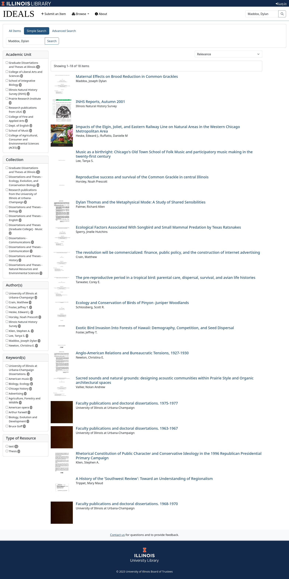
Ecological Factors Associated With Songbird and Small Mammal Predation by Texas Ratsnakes (158, 227)
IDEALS (18, 14)
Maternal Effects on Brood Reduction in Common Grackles (127, 76)
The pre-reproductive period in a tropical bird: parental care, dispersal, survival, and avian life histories (165, 277)
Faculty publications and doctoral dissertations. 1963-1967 (127, 428)
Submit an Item (53, 14)
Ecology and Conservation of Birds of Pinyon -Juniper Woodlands (132, 302)
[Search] (261, 13)
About (101, 14)
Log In (281, 3)
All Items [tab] (15, 31)
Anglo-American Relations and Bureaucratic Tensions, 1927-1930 (132, 352)
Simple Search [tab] (36, 31)
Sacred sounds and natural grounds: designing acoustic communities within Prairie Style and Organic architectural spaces (164, 380)
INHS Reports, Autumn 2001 (100, 101)
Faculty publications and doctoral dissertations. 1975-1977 (127, 403)
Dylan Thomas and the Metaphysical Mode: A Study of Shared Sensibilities (140, 202)
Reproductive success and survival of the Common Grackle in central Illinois (142, 176)
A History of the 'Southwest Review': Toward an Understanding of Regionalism (144, 478)
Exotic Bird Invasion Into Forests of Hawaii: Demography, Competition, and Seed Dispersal (155, 327)
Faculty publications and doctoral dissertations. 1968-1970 (127, 503)
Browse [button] (79, 14)
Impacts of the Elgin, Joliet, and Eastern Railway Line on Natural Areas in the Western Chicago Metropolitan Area (158, 129)
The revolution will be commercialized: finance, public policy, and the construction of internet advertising (168, 252)
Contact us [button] (117, 535)
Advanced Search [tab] (64, 31)
